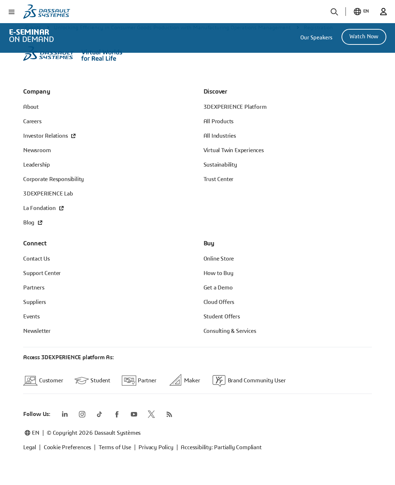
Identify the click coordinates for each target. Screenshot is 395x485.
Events (33, 27)
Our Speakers (316, 37)
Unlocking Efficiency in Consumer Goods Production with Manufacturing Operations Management (172, 27)
